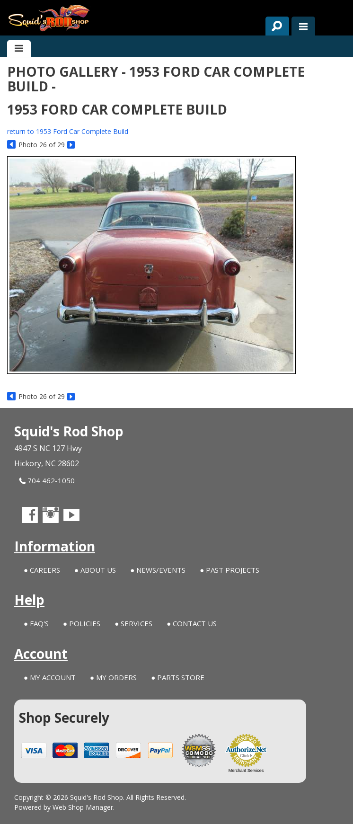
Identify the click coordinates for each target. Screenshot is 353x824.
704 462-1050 (47, 481)
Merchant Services (246, 770)
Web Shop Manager (83, 807)
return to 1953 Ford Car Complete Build (67, 131)
